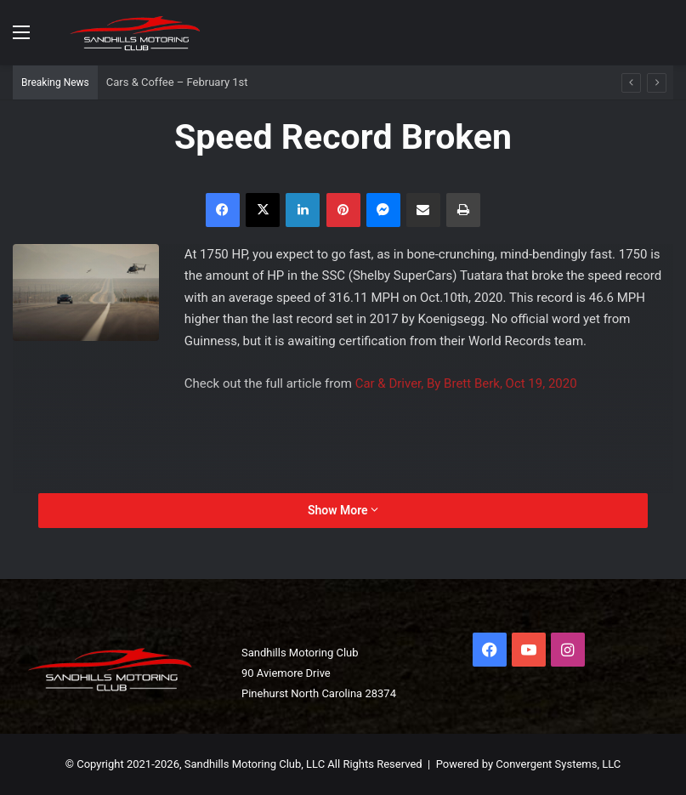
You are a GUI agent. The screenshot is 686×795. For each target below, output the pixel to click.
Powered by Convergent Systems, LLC (528, 764)
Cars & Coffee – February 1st (177, 82)
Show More (343, 510)
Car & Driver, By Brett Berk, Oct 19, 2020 (466, 383)
